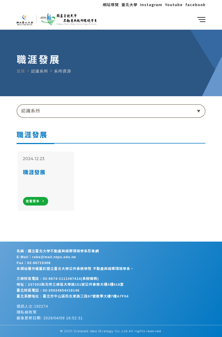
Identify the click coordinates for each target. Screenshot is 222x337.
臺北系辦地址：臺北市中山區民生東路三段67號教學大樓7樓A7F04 (73, 296)
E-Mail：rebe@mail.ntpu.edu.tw (46, 257)
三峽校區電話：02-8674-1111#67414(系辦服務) (58, 279)
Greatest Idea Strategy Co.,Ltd (101, 331)
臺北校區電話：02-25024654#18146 (48, 290)
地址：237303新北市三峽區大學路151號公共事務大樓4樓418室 (70, 284)
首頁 (21, 71)
